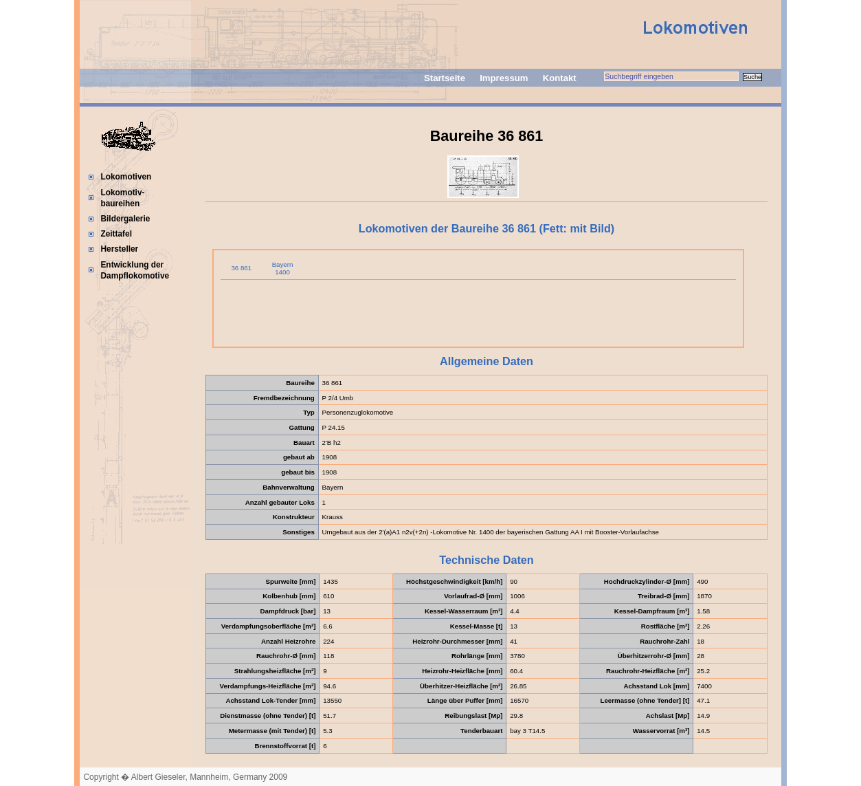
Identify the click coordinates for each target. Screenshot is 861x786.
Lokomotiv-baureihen (122, 198)
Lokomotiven (125, 177)
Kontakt (560, 78)
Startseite (444, 78)
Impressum (504, 78)
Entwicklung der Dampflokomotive (134, 270)
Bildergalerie (125, 218)
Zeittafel (116, 234)
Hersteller (119, 249)
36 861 (241, 268)
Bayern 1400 (282, 268)
